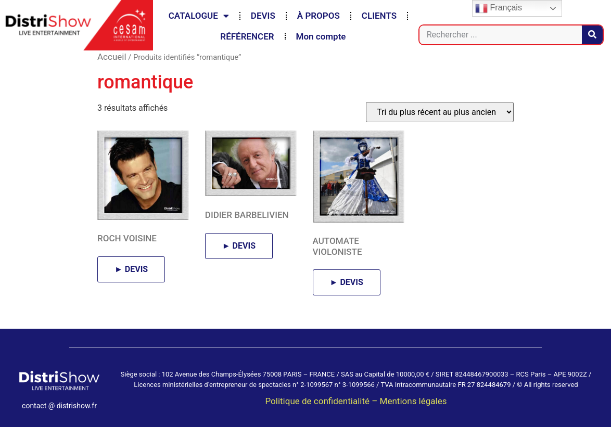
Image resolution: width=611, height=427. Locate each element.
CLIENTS (379, 15)
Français (498, 8)
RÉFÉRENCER (247, 36)
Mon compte (321, 36)
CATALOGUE (199, 15)
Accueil (111, 56)
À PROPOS (318, 15)
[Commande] (440, 112)
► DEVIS (131, 269)
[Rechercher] (592, 34)
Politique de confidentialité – (322, 401)
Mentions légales (413, 401)
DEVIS (263, 15)
